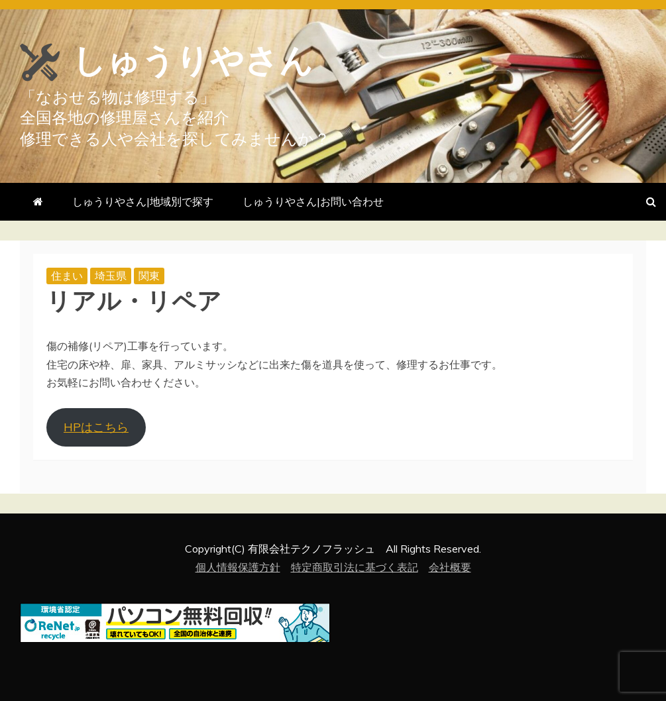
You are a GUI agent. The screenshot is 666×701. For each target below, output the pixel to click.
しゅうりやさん (192, 61)
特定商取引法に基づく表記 (354, 567)
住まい (67, 275)
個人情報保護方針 (237, 567)
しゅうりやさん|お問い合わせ (313, 201)
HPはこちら (96, 427)
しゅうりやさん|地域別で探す (142, 201)
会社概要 (450, 567)
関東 (149, 275)
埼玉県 (111, 275)
